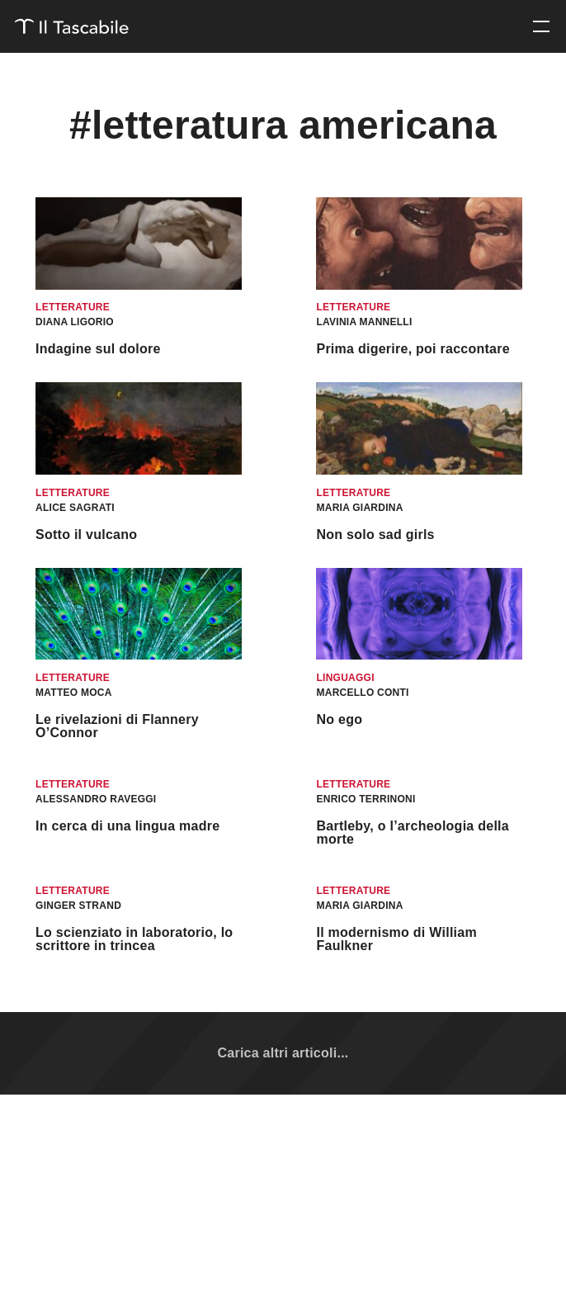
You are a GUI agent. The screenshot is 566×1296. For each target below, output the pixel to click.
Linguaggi (345, 677)
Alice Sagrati (75, 507)
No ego (339, 719)
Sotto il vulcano (86, 534)
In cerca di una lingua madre (127, 826)
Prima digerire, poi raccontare (412, 349)
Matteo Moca (73, 692)
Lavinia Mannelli (364, 322)
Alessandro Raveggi (95, 799)
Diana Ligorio (74, 322)
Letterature (72, 307)
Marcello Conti (362, 692)
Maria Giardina (359, 507)
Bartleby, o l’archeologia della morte (412, 832)
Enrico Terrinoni (365, 799)
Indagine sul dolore (98, 349)
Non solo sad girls (375, 534)
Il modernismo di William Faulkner (396, 939)
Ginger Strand (78, 905)
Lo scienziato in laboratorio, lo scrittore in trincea (134, 939)
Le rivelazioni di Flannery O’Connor (117, 726)
